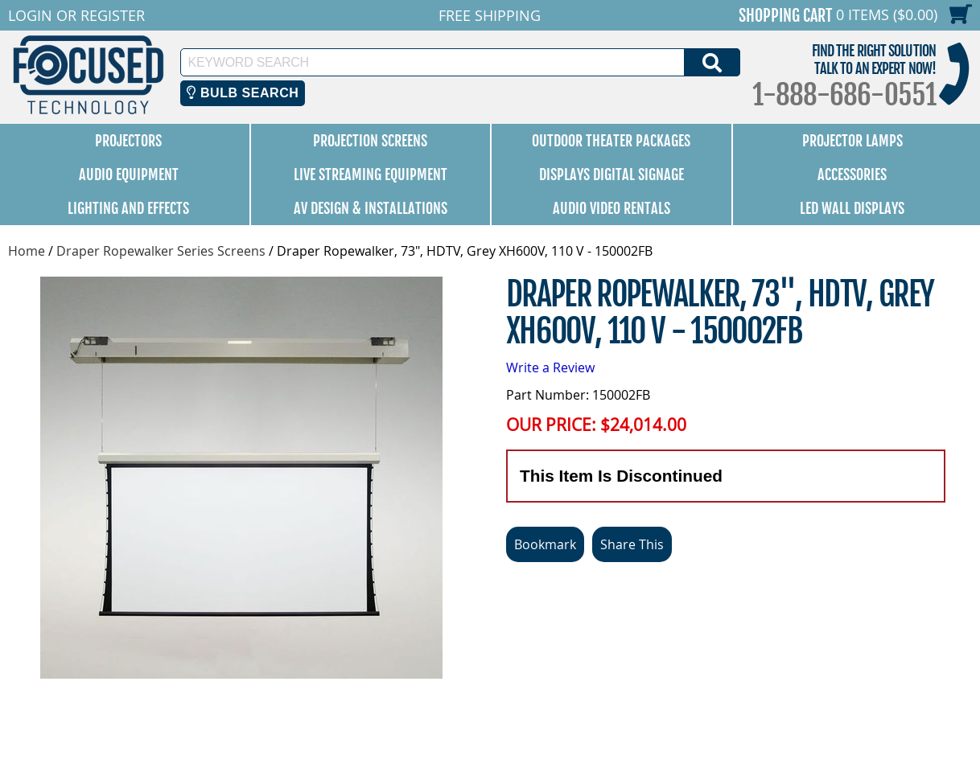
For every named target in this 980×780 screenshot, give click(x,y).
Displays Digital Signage (611, 174)
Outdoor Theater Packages (611, 141)
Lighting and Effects (128, 208)
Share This (632, 544)
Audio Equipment (129, 174)
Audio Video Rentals (611, 208)
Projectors (128, 141)
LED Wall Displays (852, 208)
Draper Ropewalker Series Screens (161, 251)
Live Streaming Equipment (370, 174)
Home (26, 251)
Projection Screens (370, 141)
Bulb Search (243, 93)
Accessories (852, 174)
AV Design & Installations (370, 208)
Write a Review (550, 367)
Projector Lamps (852, 141)
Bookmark (545, 544)
